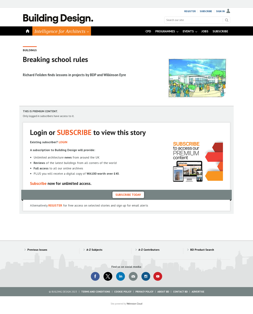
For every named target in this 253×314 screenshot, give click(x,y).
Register (190, 11)
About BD (163, 291)
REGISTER (55, 205)
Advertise (198, 291)
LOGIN (63, 142)
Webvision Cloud (134, 303)
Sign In (220, 11)
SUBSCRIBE (74, 132)
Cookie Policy (122, 291)
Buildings (30, 50)
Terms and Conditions (95, 291)
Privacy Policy (144, 291)
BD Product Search (202, 249)
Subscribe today (128, 195)
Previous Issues (37, 249)
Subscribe (206, 11)
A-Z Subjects (94, 249)
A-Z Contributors (149, 249)
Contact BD (180, 291)
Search (226, 20)
